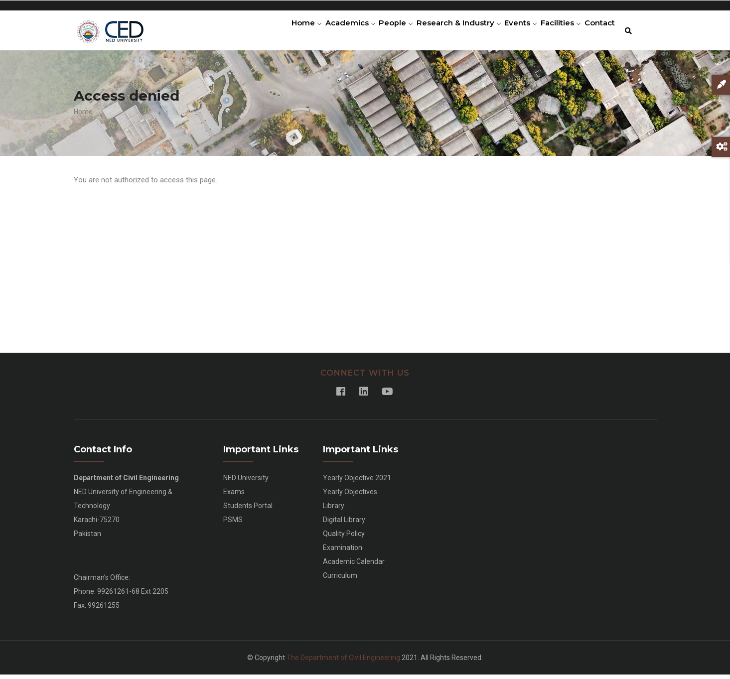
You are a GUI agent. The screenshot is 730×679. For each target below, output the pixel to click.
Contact (597, 32)
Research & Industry (441, 32)
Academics (324, 32)
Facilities (552, 32)
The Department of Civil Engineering (343, 662)
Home (277, 32)
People (374, 32)
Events (507, 32)
